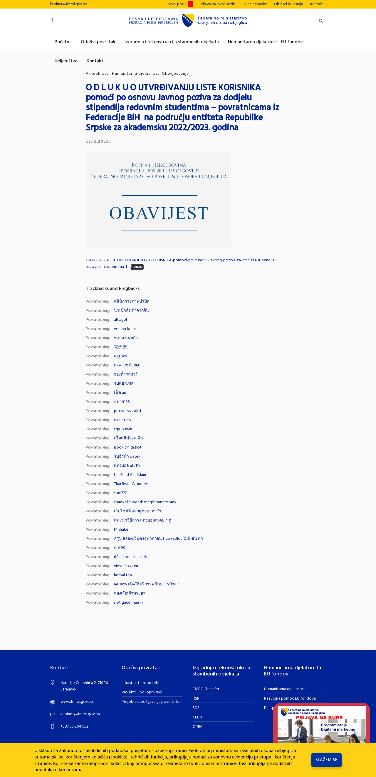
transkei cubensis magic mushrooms (145, 502)
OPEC (197, 726)
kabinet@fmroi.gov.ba (68, 4)
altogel (120, 319)
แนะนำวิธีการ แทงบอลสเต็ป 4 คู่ (142, 520)
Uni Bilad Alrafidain (130, 474)
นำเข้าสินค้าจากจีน (131, 310)
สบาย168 (122, 402)
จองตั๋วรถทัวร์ (126, 374)
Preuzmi (137, 267)
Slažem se (326, 759)
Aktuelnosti (98, 73)
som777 (120, 493)
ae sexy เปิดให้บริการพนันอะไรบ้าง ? (146, 584)
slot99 (119, 547)
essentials (122, 420)
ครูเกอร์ (120, 356)
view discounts (127, 566)
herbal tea (123, 575)
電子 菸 (120, 347)
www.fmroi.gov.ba (77, 701)
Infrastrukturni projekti (141, 683)
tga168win (123, 429)
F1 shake (121, 529)
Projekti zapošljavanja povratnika (151, 701)
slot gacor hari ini (129, 602)
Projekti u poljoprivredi (142, 692)
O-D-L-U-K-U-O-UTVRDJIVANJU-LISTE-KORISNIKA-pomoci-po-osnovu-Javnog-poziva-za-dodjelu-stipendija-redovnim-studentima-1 (181, 263)
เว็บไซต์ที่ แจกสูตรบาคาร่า (137, 511)
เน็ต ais (120, 392)
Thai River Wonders (130, 484)
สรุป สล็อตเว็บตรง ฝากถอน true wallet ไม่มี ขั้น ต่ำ (158, 538)
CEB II (197, 717)
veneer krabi (125, 329)
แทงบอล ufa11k (127, 465)
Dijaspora (272, 708)
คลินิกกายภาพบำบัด (132, 301)
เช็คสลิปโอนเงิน (128, 438)
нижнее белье (127, 365)
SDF (196, 708)
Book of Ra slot (128, 447)
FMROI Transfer (206, 689)
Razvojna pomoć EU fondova (290, 698)
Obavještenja (175, 73)
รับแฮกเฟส (124, 383)
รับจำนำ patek (127, 456)
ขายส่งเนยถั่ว (126, 338)
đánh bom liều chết (131, 557)
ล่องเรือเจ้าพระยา (129, 593)
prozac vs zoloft (128, 411)
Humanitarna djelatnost (136, 73)
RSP (196, 698)
